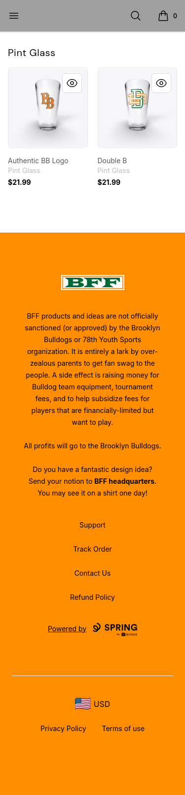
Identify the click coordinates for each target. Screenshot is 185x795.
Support (92, 525)
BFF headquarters (124, 481)
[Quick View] (72, 83)
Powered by (92, 630)
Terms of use (123, 728)
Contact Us (92, 573)
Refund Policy (92, 597)
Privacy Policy (63, 728)
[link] (47, 107)
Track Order (92, 549)
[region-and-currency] (93, 704)
